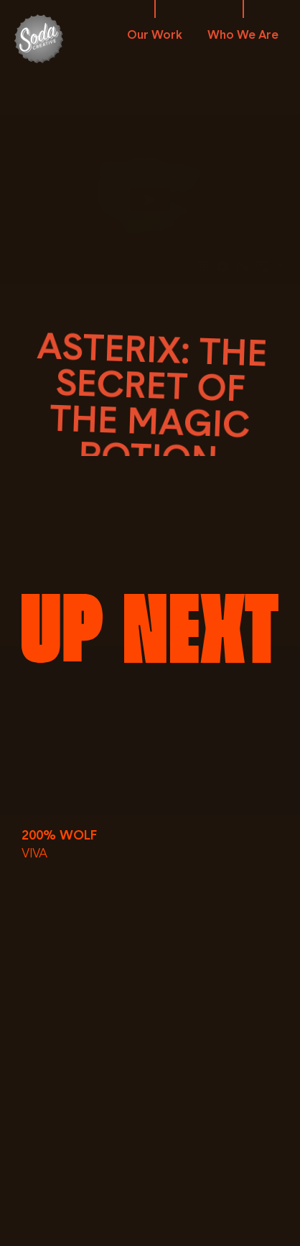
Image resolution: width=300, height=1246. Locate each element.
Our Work (154, 34)
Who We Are (242, 34)
